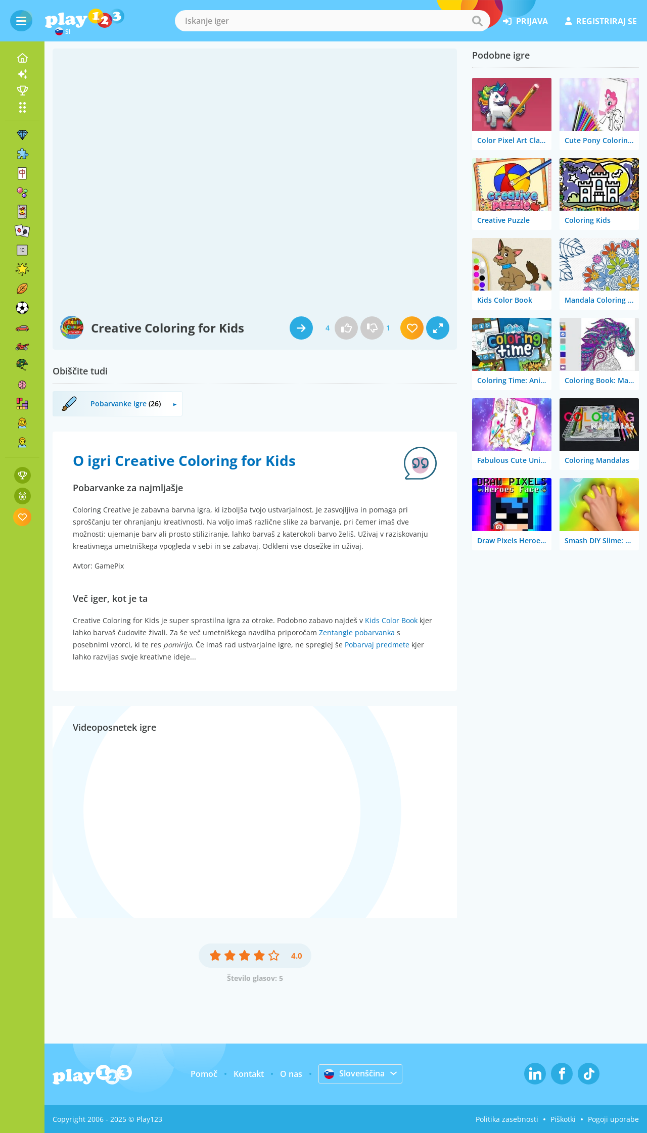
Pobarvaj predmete (377, 644)
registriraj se (601, 21)
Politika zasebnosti (507, 1119)
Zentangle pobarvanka (357, 632)
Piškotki (563, 1119)
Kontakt (249, 1073)
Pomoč (204, 1073)
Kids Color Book (391, 620)
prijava (525, 21)
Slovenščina (354, 1073)
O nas (291, 1073)
